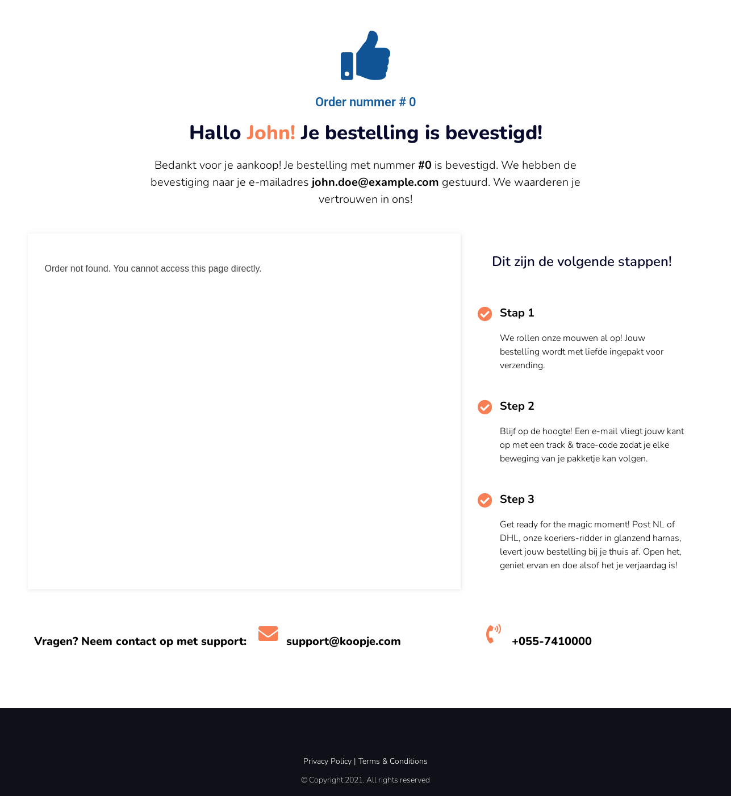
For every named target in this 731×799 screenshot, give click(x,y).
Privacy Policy (327, 764)
